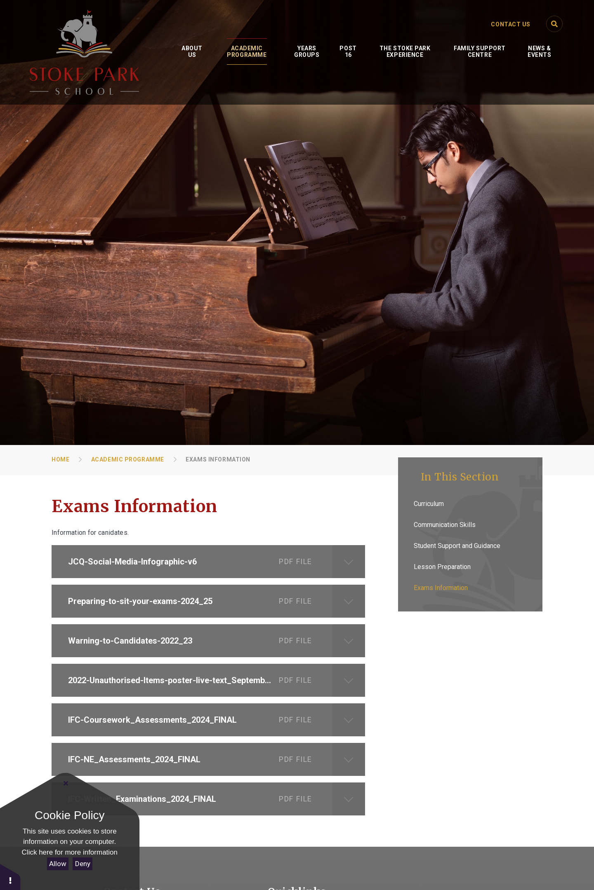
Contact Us (510, 24)
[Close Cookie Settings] (66, 783)
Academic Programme (127, 459)
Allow (57, 864)
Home (60, 459)
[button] (10, 876)
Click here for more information (70, 852)
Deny (82, 864)
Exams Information (218, 459)
